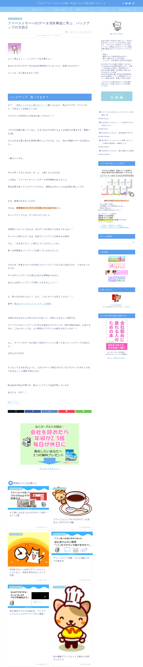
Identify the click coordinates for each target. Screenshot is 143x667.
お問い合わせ (125, 9)
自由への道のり (61, 9)
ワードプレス (13, 402)
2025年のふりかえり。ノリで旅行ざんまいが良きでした (117, 124)
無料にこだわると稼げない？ (30, 105)
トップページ (18, 9)
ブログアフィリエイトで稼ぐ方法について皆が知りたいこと (71, 3)
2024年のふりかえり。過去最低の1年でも (117, 133)
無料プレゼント (40, 9)
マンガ (103, 9)
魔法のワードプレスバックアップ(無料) (33, 304)
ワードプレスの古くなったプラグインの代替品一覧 (117, 113)
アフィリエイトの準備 (15, 18)
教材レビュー (82, 9)
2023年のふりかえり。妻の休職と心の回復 (117, 151)
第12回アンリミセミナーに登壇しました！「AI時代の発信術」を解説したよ (117, 142)
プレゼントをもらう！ (49, 469)
